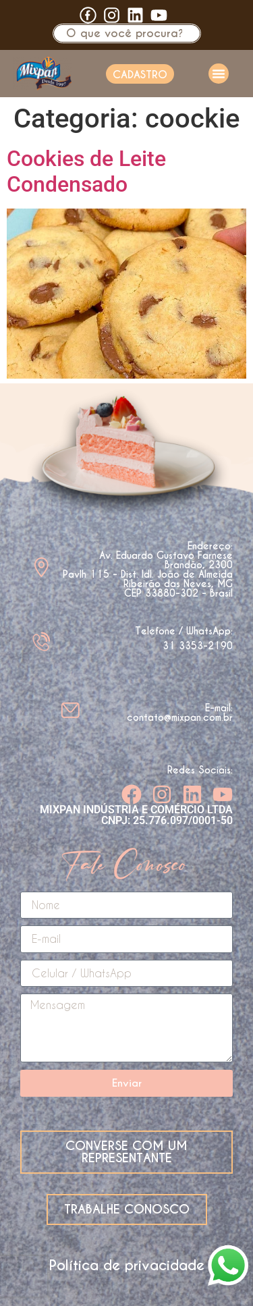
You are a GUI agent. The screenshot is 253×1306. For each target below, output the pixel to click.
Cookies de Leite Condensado (86, 171)
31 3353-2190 (198, 646)
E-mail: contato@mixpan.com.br (180, 713)
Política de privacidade (126, 1265)
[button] (218, 73)
